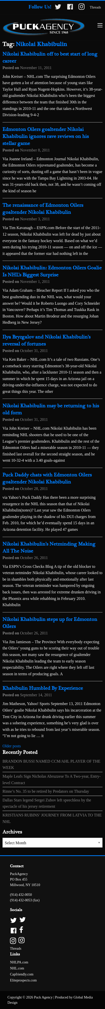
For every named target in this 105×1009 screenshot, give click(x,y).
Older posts (11, 746)
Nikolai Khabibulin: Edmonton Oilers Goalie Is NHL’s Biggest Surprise (52, 271)
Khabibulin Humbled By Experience (42, 688)
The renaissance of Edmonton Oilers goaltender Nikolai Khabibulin (42, 209)
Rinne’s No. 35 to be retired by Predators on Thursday (45, 791)
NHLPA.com (19, 962)
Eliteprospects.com (23, 980)
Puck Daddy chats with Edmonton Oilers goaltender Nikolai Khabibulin (47, 478)
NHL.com (17, 968)
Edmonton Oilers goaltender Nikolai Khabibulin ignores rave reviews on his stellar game (45, 136)
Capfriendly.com (22, 974)
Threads (95, 7)
